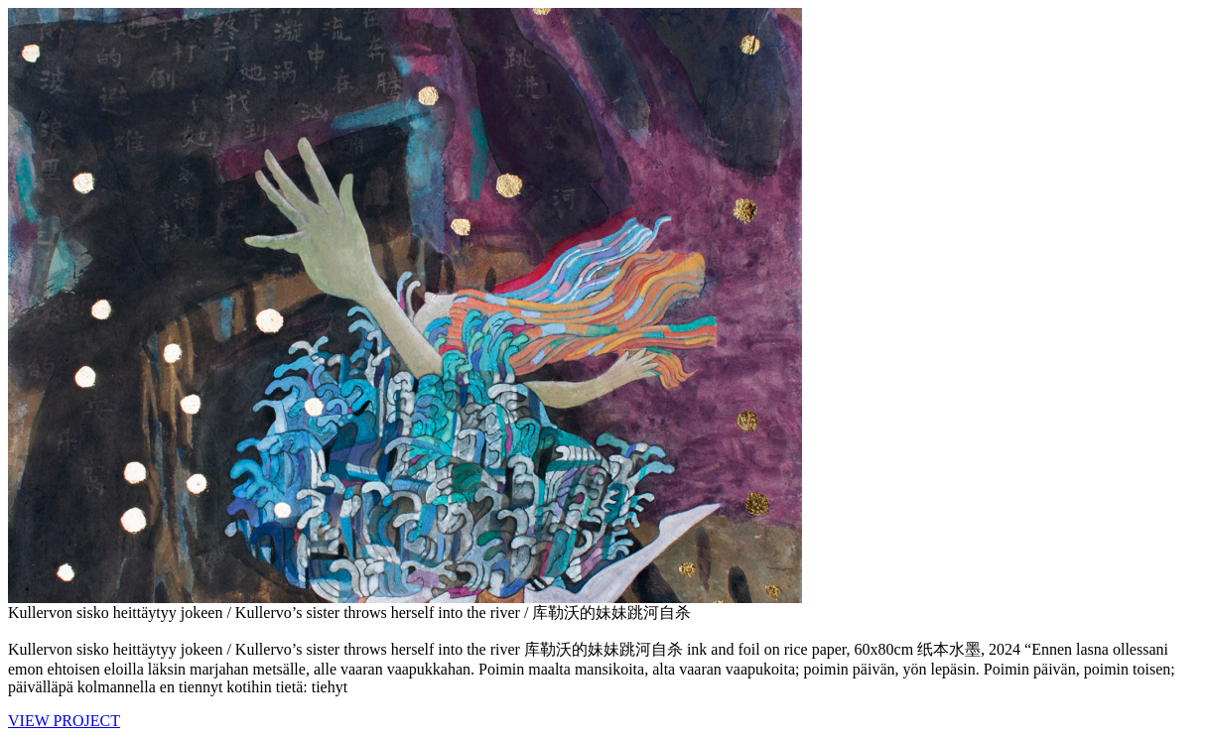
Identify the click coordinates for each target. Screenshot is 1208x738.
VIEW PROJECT (64, 720)
